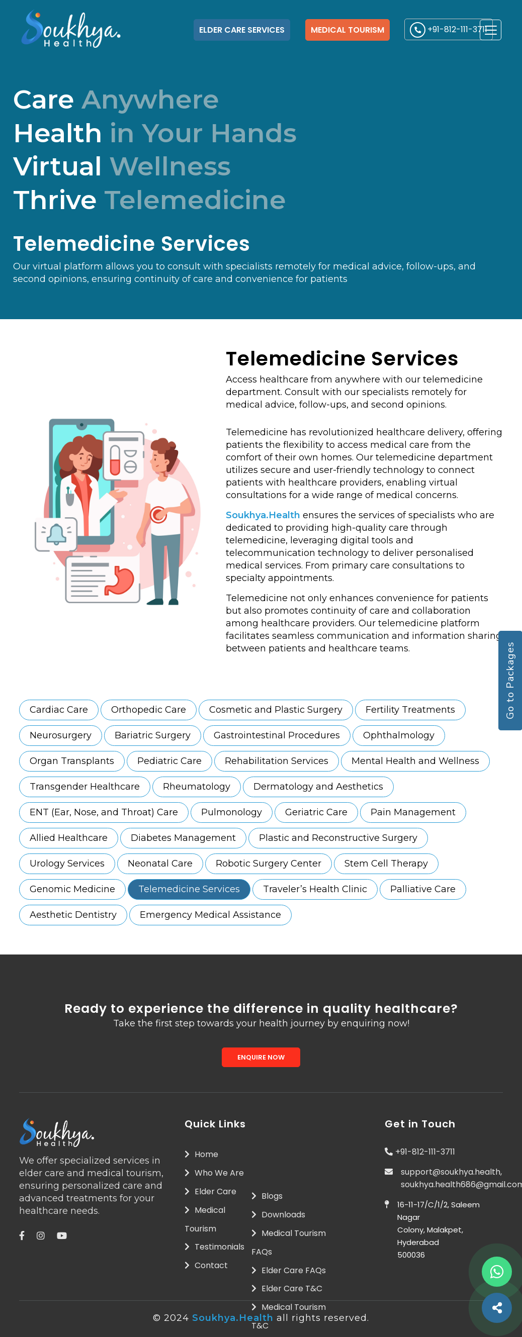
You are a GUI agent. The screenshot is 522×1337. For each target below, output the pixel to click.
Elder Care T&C (286, 1288)
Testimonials (214, 1247)
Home (201, 1154)
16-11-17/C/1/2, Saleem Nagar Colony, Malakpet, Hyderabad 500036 (438, 1229)
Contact (206, 1265)
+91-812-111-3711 (425, 1152)
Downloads (278, 1214)
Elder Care (210, 1191)
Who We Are (214, 1173)
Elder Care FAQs (288, 1270)
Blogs (267, 1196)
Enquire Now (261, 1057)
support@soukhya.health (450, 1172)
